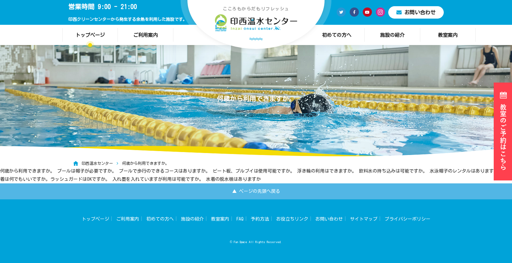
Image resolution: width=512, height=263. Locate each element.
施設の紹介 (392, 35)
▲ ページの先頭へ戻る (256, 191)
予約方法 (260, 219)
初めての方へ (336, 35)
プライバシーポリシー (407, 219)
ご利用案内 (145, 35)
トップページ (90, 35)
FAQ (240, 219)
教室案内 (447, 35)
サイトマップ (363, 219)
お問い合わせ (416, 12)
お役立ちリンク (292, 219)
